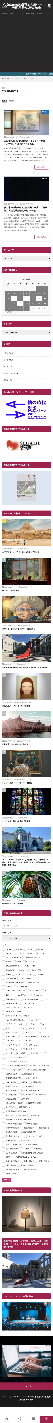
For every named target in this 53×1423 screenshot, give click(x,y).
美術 (11, 13)
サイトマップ (9, 367)
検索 (6, 1179)
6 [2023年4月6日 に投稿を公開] (26, 293)
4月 (25, 79)
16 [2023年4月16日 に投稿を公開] (45, 298)
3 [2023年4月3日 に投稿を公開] (8, 293)
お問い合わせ (9, 353)
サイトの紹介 (9, 360)
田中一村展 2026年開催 (12, 903)
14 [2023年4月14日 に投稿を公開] (33, 298)
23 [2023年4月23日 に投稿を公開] (45, 303)
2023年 (17, 79)
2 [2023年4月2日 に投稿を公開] (44, 288)
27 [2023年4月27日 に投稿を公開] (26, 308)
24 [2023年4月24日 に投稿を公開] (8, 308)
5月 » (11, 312)
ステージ (19, 13)
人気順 (11, 101)
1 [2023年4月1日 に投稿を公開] (38, 288)
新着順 (4, 101)
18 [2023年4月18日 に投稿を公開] (14, 303)
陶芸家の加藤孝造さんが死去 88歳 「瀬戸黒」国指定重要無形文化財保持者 (25, 209)
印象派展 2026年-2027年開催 (15, 744)
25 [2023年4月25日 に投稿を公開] (14, 308)
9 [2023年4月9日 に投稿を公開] (44, 293)
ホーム (6, 1419)
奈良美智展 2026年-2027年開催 (16, 706)
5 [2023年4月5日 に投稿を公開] (20, 293)
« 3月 (7, 312)
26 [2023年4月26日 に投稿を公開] (20, 308)
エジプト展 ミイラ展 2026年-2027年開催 (20, 552)
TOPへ (46, 1419)
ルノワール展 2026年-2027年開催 (17, 783)
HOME (4, 13)
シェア (19, 1419)
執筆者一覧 (8, 380)
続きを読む (41, 167)
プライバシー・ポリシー (13, 373)
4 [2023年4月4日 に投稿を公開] (14, 293)
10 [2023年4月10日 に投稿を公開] (8, 298)
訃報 (46, 178)
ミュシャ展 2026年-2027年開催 (16, 821)
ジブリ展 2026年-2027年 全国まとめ (19, 629)
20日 (32, 79)
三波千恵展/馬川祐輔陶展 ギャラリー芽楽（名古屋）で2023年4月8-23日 (24, 142)
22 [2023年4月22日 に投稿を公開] (39, 303)
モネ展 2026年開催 (10, 590)
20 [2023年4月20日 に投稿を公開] (26, 303)
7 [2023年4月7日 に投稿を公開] (32, 293)
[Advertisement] (26, 43)
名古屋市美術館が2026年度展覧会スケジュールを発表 (24, 667)
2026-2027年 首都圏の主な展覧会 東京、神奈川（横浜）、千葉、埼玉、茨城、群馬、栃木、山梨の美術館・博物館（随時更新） (26, 862)
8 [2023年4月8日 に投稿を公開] (38, 293)
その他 (39, 13)
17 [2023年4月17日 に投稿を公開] (8, 303)
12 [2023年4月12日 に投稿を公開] (20, 298)
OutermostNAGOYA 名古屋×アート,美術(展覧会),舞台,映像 (26, 6)
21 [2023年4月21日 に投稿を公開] (33, 303)
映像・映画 (30, 13)
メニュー (33, 1419)
